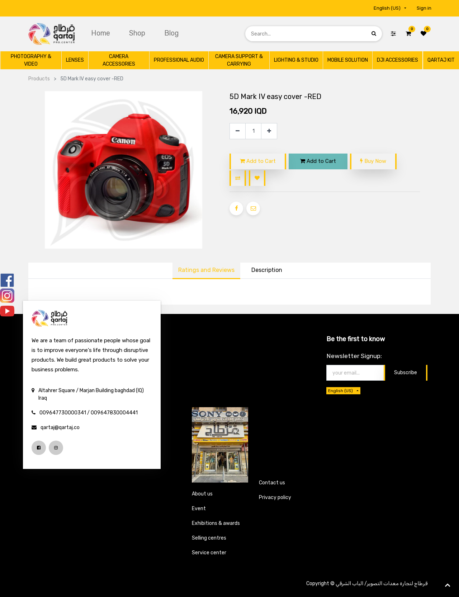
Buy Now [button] (373, 161)
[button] (238, 178)
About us (202, 494)
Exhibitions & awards (216, 523)
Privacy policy (275, 497)
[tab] (267, 271)
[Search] (374, 33)
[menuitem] (101, 33)
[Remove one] (238, 131)
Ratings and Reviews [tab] (206, 270)
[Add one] (269, 131)
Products (39, 79)
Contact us (272, 483)
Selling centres (209, 538)
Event (199, 509)
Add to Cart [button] (258, 161)
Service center (209, 553)
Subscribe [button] (405, 373)
